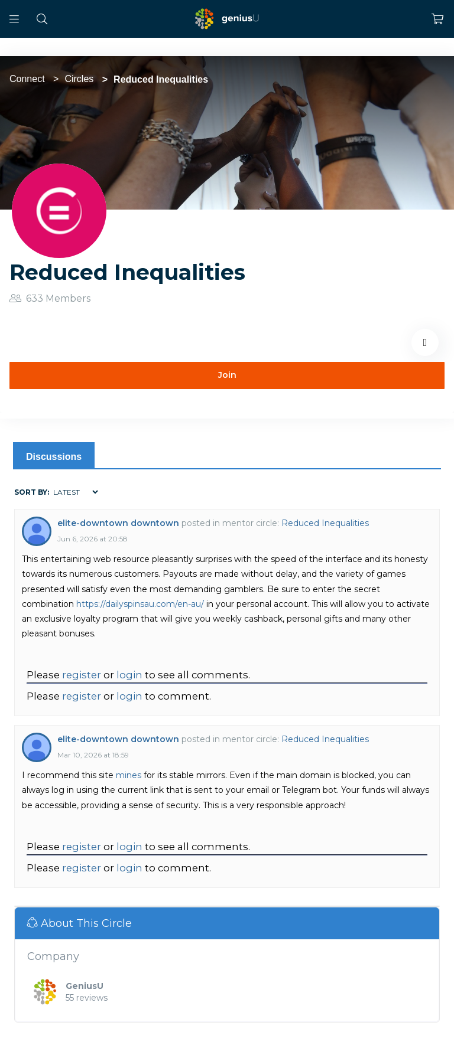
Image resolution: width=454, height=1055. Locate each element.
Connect (27, 79)
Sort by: (31, 492)
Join (227, 375)
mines (128, 775)
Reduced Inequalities (325, 523)
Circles (78, 79)
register (81, 675)
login (129, 675)
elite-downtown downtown (118, 523)
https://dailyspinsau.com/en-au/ (140, 604)
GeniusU (84, 986)
